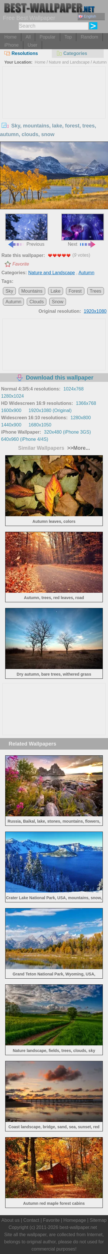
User (32, 45)
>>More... (78, 448)
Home (10, 37)
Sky (9, 291)
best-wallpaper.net (78, 1227)
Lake (56, 291)
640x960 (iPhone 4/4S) (24, 439)
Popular (47, 37)
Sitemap (98, 1220)
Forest (75, 291)
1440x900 (11, 424)
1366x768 (86, 403)
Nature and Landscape (69, 62)
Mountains (32, 291)
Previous (26, 230)
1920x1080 (95, 311)
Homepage (74, 1220)
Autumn (100, 62)
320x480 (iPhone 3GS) (67, 432)
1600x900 (11, 410)
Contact (31, 1220)
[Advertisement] (54, 110)
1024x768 (73, 388)
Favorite (20, 264)
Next (82, 230)
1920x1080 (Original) (50, 410)
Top (68, 37)
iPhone (11, 45)
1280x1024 (12, 396)
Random (89, 37)
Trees (95, 291)
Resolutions (21, 53)
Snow (57, 301)
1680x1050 (40, 424)
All (28, 37)
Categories (71, 53)
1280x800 (81, 417)
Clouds (36, 301)
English (87, 16)
